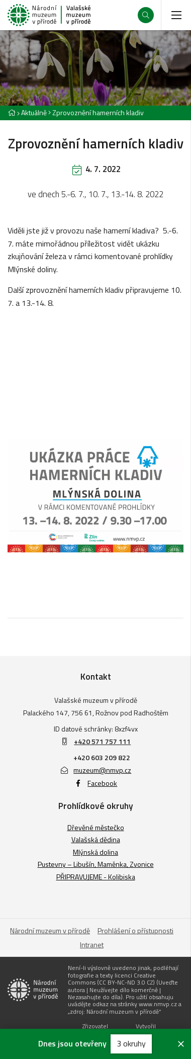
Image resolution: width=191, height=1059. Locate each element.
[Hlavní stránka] (12, 112)
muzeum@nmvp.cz (96, 770)
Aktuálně (34, 112)
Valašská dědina (95, 839)
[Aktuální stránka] (96, 112)
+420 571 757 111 (102, 741)
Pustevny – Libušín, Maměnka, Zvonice (96, 864)
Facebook (96, 783)
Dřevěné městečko (95, 827)
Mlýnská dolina (95, 852)
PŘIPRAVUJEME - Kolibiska (95, 876)
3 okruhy (131, 1043)
